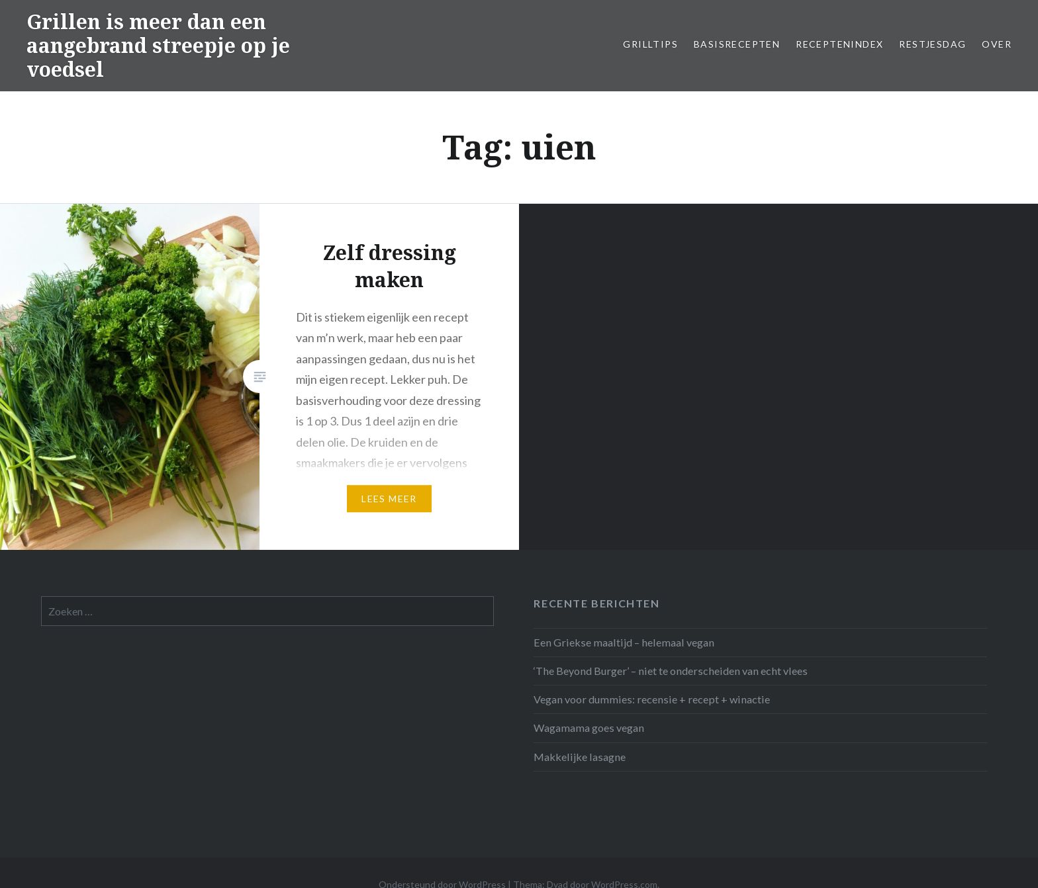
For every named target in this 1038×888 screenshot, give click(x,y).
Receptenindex (839, 44)
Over (997, 44)
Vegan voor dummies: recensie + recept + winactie (652, 699)
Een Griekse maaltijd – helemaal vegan (624, 642)
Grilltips (650, 44)
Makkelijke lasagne (580, 756)
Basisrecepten (737, 44)
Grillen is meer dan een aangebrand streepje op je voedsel (158, 45)
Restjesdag (932, 44)
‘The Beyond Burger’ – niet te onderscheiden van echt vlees (671, 670)
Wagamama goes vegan (589, 727)
